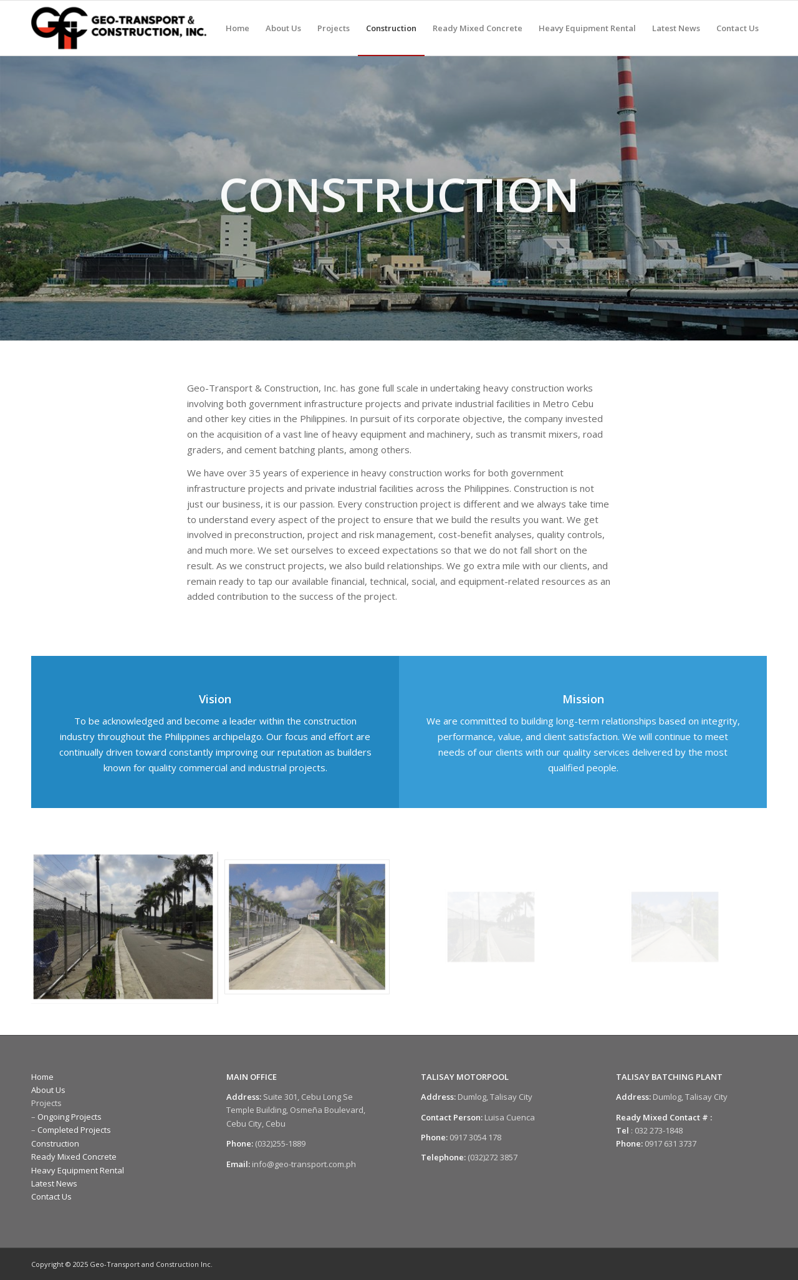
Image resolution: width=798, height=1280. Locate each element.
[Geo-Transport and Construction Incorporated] (118, 28)
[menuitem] (237, 28)
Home (42, 1076)
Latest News (54, 1183)
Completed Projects (74, 1129)
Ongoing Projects (69, 1116)
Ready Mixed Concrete (74, 1156)
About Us (48, 1089)
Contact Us (51, 1196)
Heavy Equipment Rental (77, 1170)
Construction (55, 1143)
